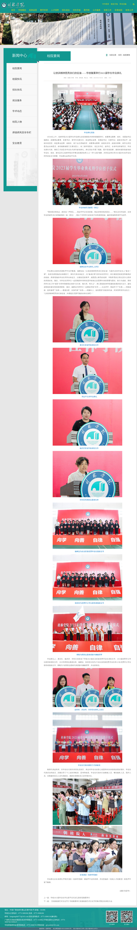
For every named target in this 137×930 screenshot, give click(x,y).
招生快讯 (17, 89)
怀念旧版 (123, 4)
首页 (120, 55)
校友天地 (114, 4)
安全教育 (17, 143)
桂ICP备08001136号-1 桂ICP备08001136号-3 (85, 928)
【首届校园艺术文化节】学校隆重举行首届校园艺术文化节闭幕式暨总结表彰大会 (81, 901)
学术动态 (17, 111)
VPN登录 (105, 4)
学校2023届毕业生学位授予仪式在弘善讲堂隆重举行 (70, 898)
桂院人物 (17, 121)
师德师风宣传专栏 (21, 132)
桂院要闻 (17, 68)
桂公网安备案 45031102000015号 (62, 928)
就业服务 (17, 100)
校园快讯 (17, 79)
